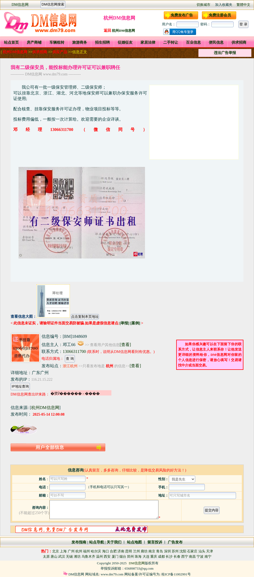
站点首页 (11, 42)
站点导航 (96, 542)
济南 (120, 551)
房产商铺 (34, 42)
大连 (146, 556)
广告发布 (175, 542)
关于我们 (114, 542)
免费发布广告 (182, 15)
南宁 (208, 556)
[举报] (124, 323)
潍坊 (77, 556)
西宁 (184, 556)
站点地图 (134, 542)
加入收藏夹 (223, 5)
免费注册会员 (220, 15)
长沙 (169, 556)
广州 (71, 551)
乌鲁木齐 (88, 556)
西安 (107, 556)
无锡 (69, 556)
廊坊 (144, 551)
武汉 (61, 556)
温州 (99, 556)
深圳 (167, 551)
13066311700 (74, 351)
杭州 (78, 551)
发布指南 (78, 542)
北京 (55, 551)
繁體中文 (243, 5)
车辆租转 (56, 42)
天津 (209, 551)
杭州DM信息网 (123, 31)
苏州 (175, 551)
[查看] (125, 344)
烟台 (122, 556)
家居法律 (147, 42)
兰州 (136, 551)
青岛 (159, 551)
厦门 (115, 556)
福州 (86, 551)
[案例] (135, 323)
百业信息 (193, 42)
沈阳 (182, 551)
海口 (105, 551)
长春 (177, 556)
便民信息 (216, 42)
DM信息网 (20, 5)
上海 (63, 551)
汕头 (201, 551)
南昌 (192, 556)
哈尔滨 (96, 551)
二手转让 (170, 42)
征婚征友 (125, 42)
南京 (151, 551)
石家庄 (192, 551)
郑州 (130, 556)
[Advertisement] (193, 122)
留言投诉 (154, 542)
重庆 (153, 556)
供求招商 (239, 42)
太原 (46, 556)
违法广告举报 (225, 53)
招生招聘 (102, 42)
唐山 (54, 556)
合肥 (113, 551)
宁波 (200, 556)
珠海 (138, 556)
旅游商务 (79, 42)
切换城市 (203, 5)
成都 (161, 556)
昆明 (128, 551)
